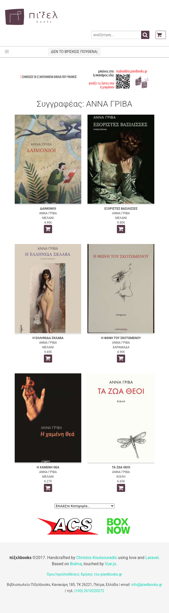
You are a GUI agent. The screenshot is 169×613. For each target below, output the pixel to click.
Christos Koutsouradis (96, 557)
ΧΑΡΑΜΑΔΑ (121, 347)
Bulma (76, 563)
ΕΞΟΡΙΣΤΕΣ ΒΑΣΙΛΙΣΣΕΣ (121, 208)
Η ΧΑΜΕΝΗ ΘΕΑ (48, 467)
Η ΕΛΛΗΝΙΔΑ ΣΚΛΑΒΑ (48, 338)
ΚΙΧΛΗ (121, 476)
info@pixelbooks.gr (146, 585)
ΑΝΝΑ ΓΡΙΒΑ (48, 213)
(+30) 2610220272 (89, 591)
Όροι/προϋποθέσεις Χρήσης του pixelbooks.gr (84, 574)
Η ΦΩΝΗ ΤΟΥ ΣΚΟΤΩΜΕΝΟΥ (121, 338)
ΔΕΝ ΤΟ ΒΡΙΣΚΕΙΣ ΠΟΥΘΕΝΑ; (74, 52)
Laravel (151, 557)
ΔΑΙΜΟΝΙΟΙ (48, 208)
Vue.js (110, 563)
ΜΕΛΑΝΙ (48, 218)
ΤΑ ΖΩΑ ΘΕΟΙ (121, 467)
